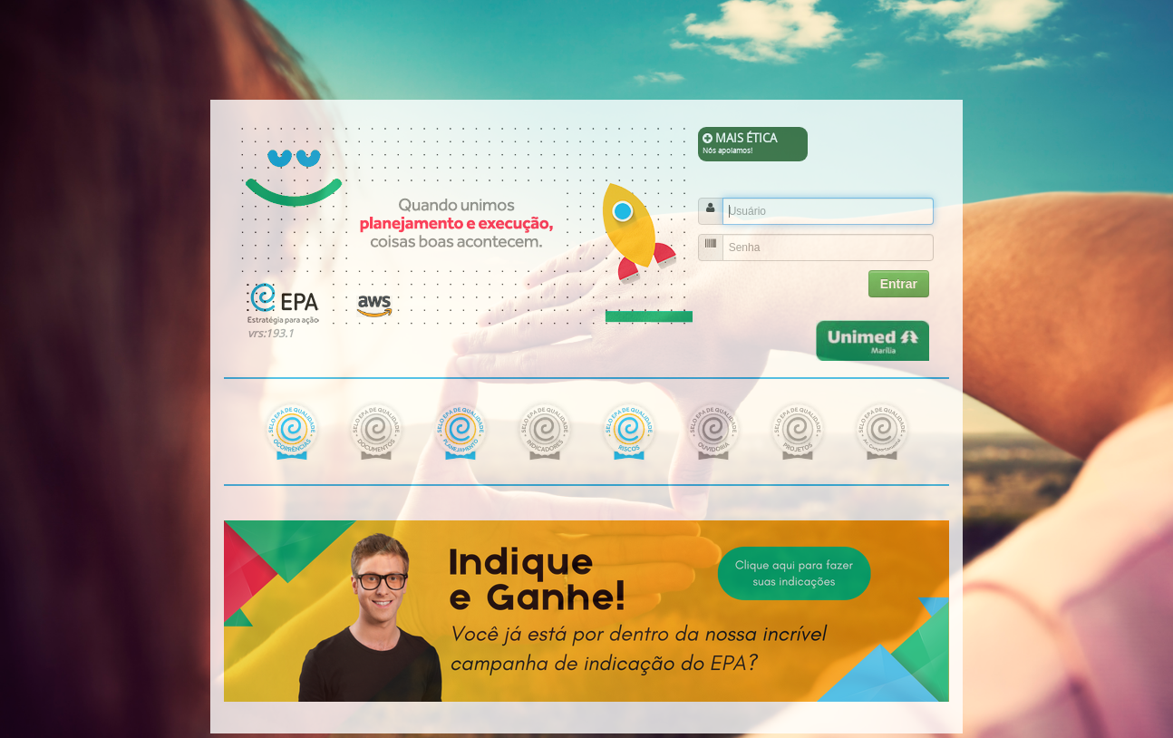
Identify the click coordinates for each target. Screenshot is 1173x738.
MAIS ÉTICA (753, 143)
